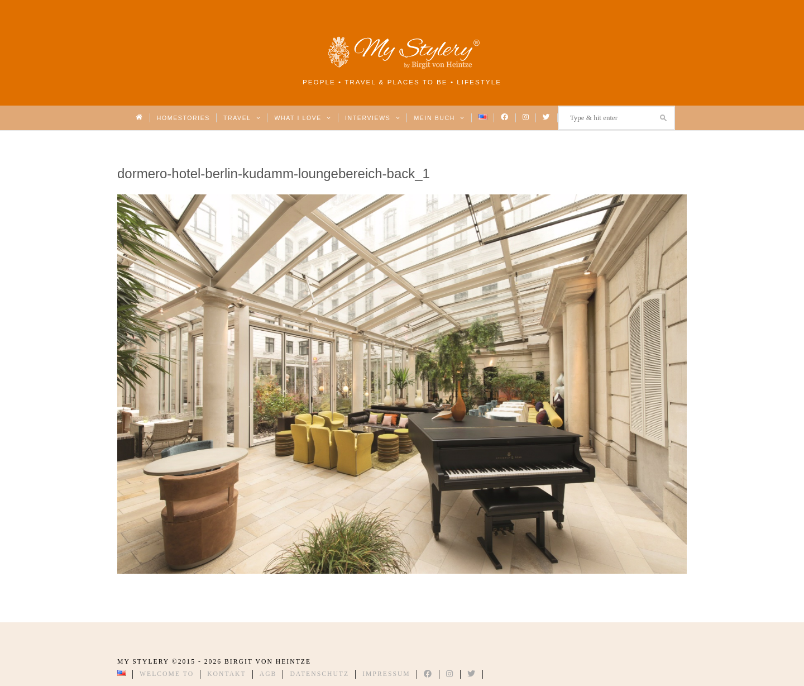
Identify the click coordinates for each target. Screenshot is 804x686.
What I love (303, 118)
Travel (242, 118)
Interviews (372, 118)
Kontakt (226, 674)
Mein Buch (439, 118)
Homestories (183, 118)
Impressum (386, 674)
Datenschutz (319, 674)
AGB (268, 674)
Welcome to (167, 674)
